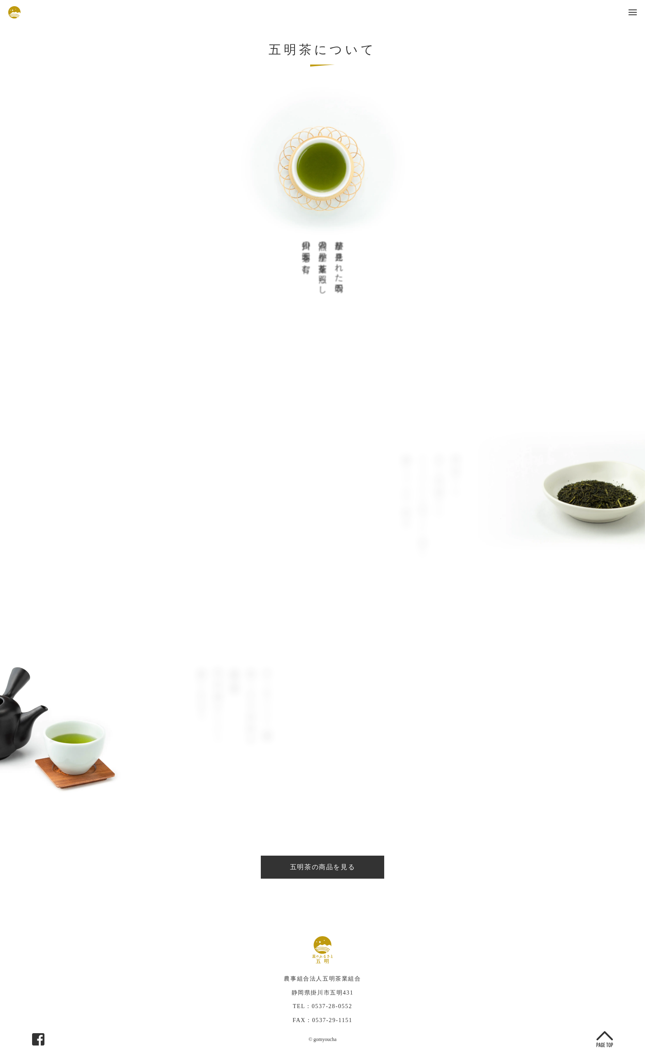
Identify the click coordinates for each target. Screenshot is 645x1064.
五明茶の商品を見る (322, 866)
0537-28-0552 (332, 1006)
